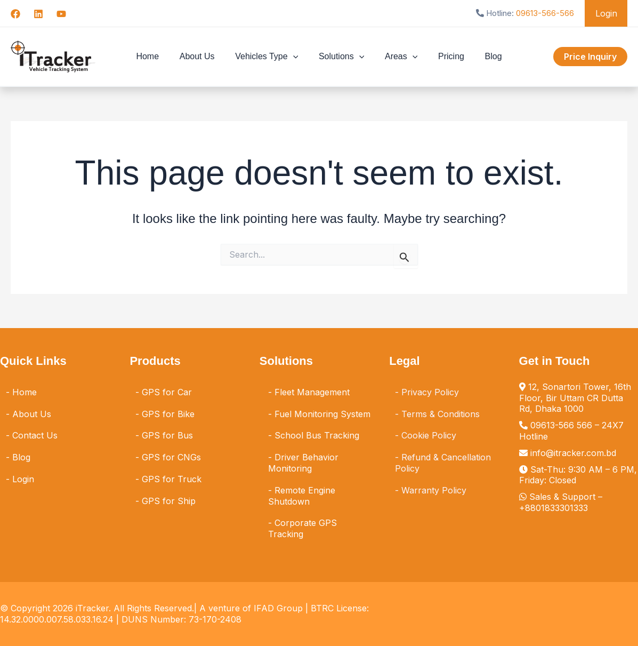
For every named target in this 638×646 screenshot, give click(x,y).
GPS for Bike (168, 414)
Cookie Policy (428, 435)
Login (608, 13)
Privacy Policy (430, 392)
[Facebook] (15, 14)
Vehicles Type (270, 56)
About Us (204, 56)
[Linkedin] (38, 14)
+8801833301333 (553, 508)
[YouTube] (61, 14)
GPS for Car (167, 392)
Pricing (444, 56)
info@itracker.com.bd (573, 453)
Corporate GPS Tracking (302, 528)
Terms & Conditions (440, 414)
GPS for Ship (169, 501)
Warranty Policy (433, 490)
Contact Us (35, 435)
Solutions (341, 56)
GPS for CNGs (171, 457)
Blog (482, 56)
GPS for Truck (171, 479)
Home (158, 56)
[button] (296, 56)
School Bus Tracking (316, 435)
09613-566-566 (549, 13)
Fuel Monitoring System (322, 414)
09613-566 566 (561, 425)
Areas (397, 56)
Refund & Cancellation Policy (443, 463)
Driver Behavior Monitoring (303, 463)
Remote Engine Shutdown (301, 496)
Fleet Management (312, 392)
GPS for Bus (167, 435)
